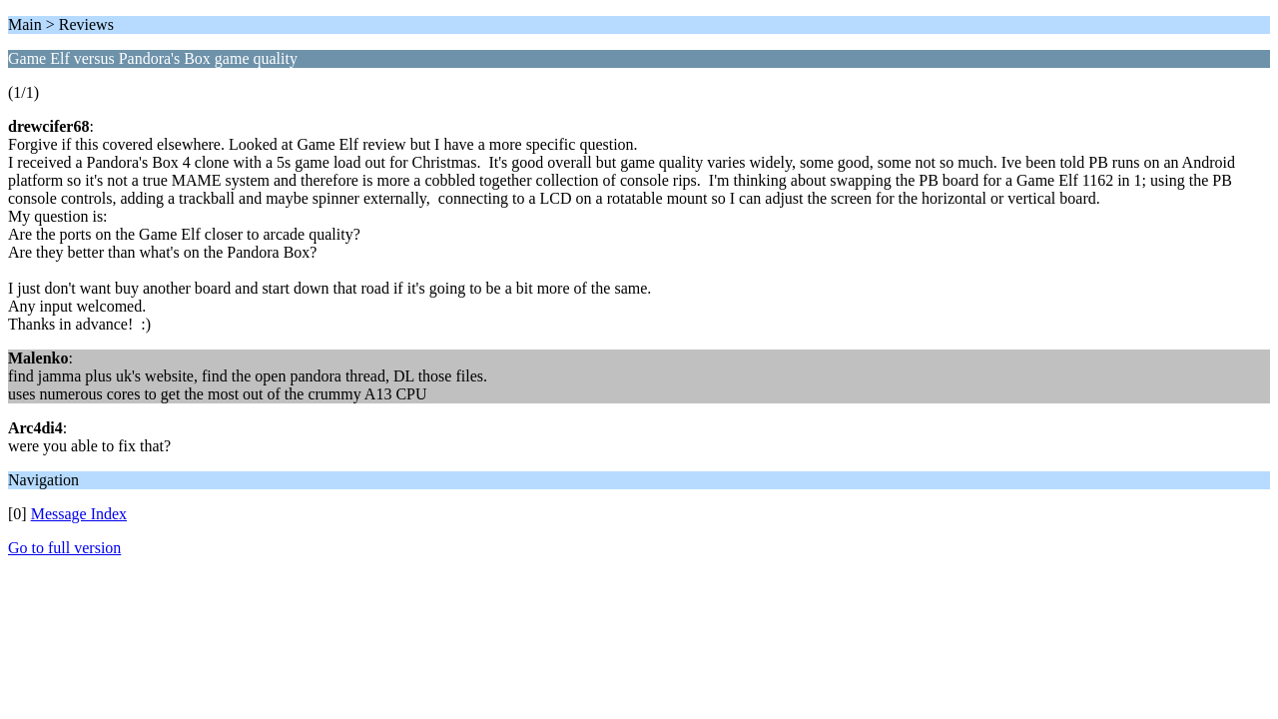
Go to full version (64, 547)
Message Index (79, 513)
